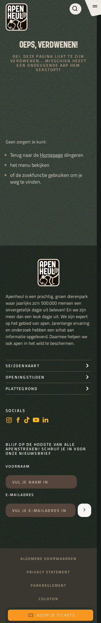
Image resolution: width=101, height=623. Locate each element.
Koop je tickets (51, 615)
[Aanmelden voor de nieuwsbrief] (84, 510)
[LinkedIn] (45, 420)
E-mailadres (20, 495)
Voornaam (18, 466)
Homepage (51, 155)
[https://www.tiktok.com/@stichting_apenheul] (27, 420)
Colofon (48, 599)
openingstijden (25, 377)
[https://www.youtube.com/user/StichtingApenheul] (36, 420)
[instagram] (9, 420)
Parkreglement (48, 585)
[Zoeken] (75, 9)
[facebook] (18, 420)
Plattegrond (22, 388)
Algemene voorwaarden (48, 558)
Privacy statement (48, 572)
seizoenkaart (23, 366)
